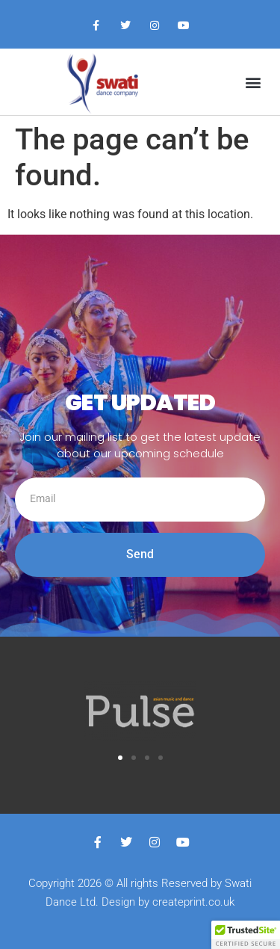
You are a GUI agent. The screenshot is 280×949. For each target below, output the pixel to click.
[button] (252, 81)
